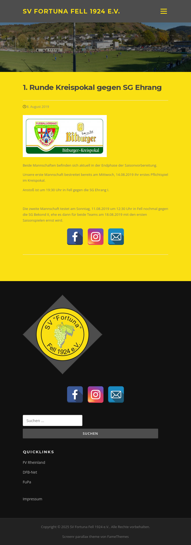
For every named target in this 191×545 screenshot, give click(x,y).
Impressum (32, 498)
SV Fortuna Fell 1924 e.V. (71, 11)
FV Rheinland (34, 462)
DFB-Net (30, 472)
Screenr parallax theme (81, 536)
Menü (163, 11)
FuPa (27, 481)
